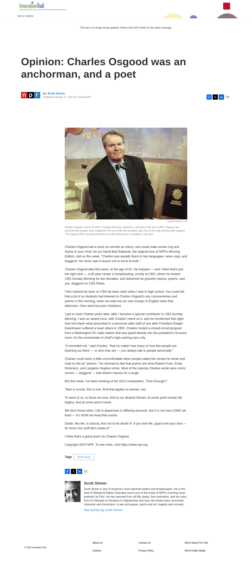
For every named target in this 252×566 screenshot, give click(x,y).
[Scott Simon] (72, 497)
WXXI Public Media (195, 557)
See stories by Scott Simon (103, 516)
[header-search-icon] (228, 9)
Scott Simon (56, 99)
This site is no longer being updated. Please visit (106, 33)
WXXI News (25, 22)
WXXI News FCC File (196, 549)
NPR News (84, 463)
